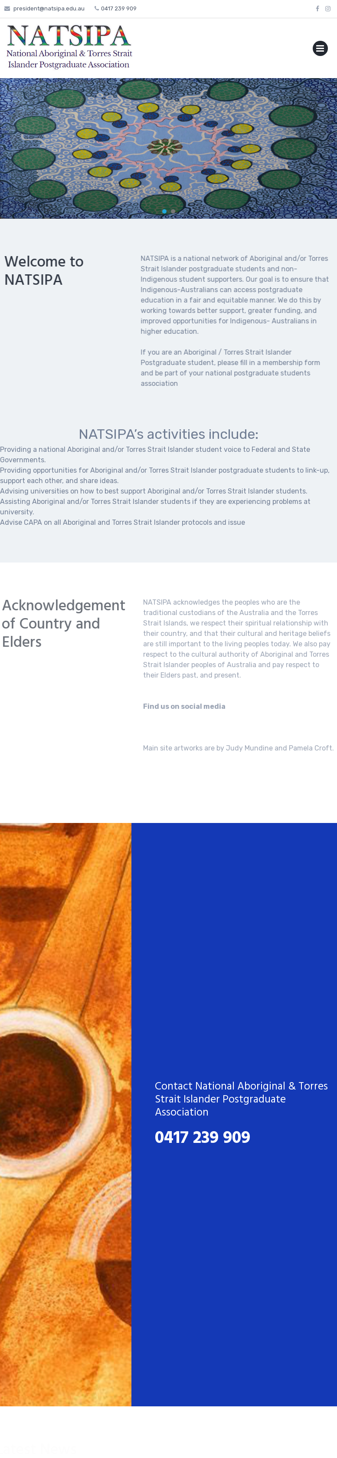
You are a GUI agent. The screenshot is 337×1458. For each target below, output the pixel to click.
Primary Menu (320, 50)
